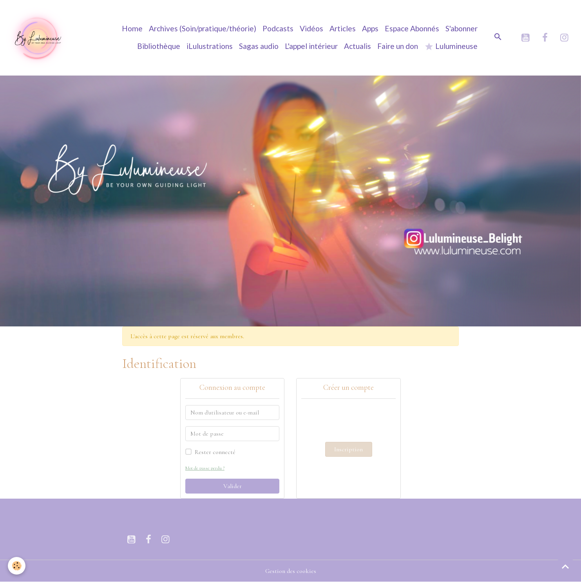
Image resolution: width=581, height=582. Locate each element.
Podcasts (277, 28)
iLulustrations (209, 45)
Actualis (357, 45)
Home (132, 28)
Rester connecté (215, 452)
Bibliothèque (158, 45)
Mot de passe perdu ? (204, 468)
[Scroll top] (565, 566)
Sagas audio (259, 45)
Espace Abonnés (412, 28)
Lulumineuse (451, 46)
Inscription (348, 449)
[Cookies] (16, 566)
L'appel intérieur (311, 45)
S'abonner (461, 28)
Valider (232, 486)
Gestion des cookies (290, 571)
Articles (342, 28)
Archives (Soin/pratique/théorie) (202, 28)
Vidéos (311, 28)
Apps (370, 28)
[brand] (37, 37)
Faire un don (397, 45)
